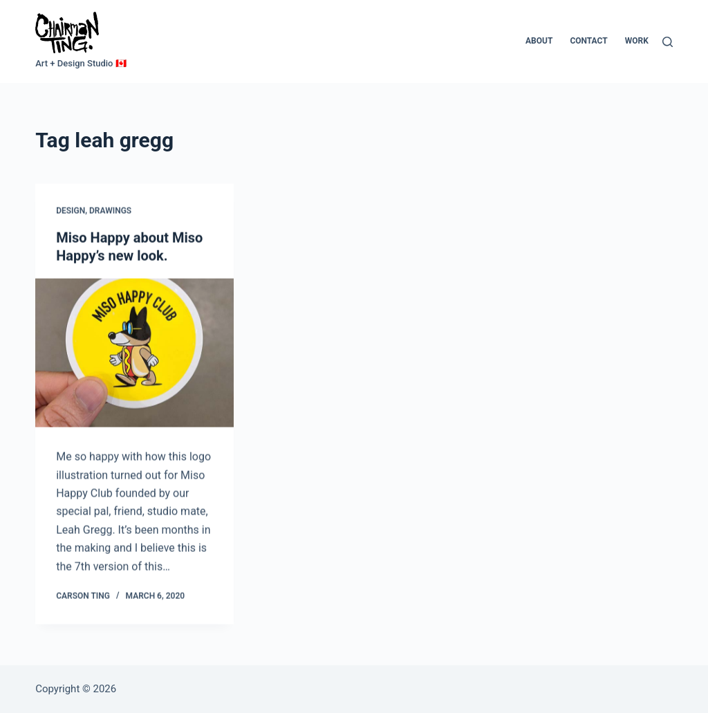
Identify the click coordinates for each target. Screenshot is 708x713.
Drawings (110, 211)
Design (70, 211)
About (538, 41)
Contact (588, 41)
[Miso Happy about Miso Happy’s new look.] (134, 353)
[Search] (667, 42)
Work (637, 41)
